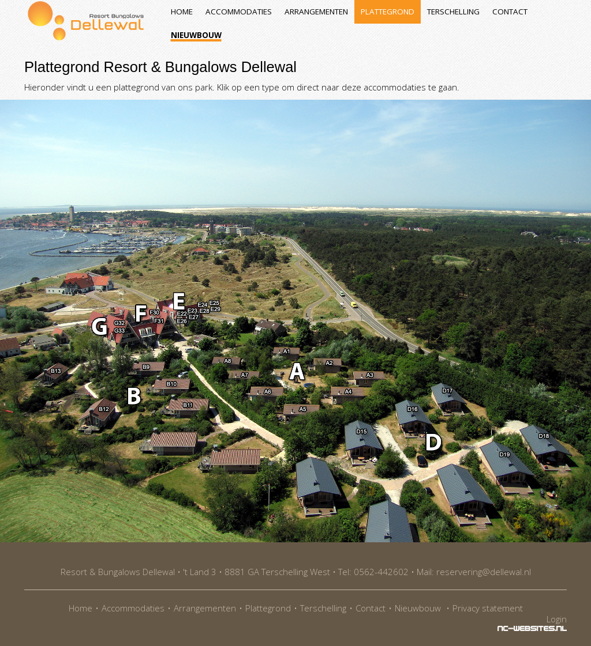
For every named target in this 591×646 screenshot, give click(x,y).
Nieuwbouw (196, 35)
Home (182, 11)
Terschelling (453, 11)
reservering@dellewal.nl (483, 571)
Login (557, 619)
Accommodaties (238, 11)
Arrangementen (316, 11)
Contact (510, 11)
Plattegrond (387, 11)
